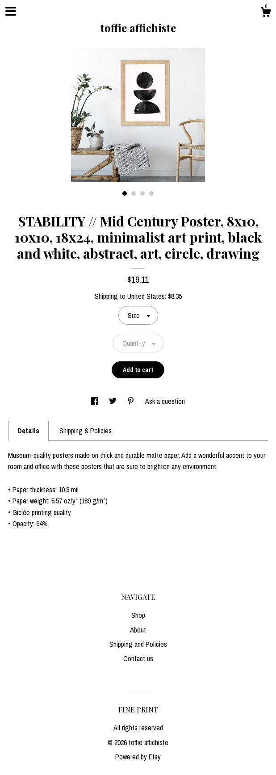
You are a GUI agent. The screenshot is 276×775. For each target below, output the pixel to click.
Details (28, 431)
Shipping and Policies (138, 644)
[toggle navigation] (10, 11)
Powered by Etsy (138, 757)
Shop (138, 615)
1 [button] (124, 193)
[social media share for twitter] (113, 401)
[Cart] (266, 13)
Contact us (138, 658)
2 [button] (133, 193)
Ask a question (165, 401)
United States (146, 296)
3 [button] (142, 193)
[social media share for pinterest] (131, 401)
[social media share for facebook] (95, 401)
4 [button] (151, 193)
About (138, 630)
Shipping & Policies (85, 431)
